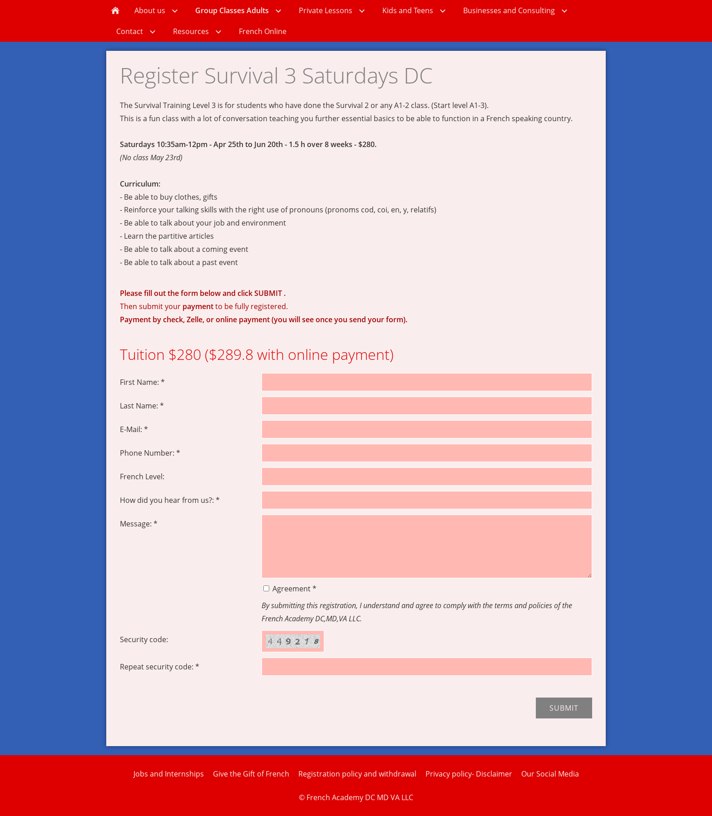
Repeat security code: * (159, 667)
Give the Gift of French (251, 774)
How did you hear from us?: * (170, 500)
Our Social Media (550, 774)
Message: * (139, 524)
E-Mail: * (134, 429)
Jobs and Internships (169, 774)
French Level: (142, 477)
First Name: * (142, 382)
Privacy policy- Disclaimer (468, 774)
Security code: (144, 639)
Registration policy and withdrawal (357, 774)
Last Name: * (142, 406)
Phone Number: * (150, 453)
